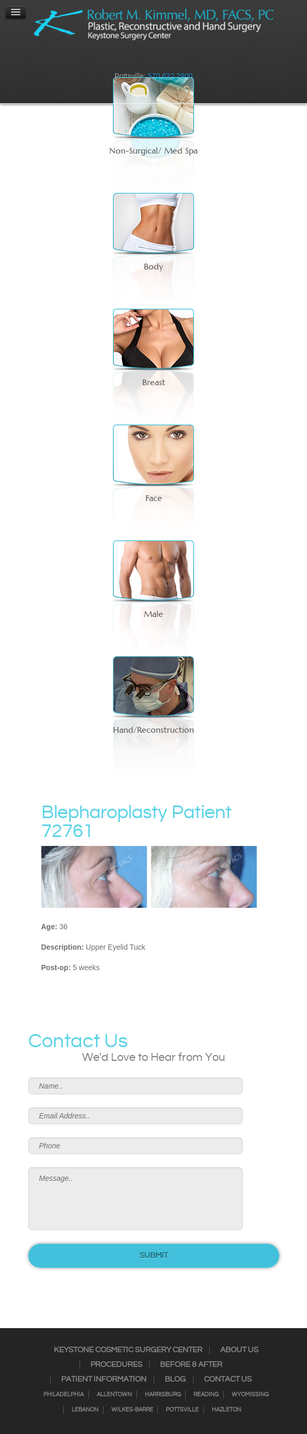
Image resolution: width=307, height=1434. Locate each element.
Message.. (135, 1198)
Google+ (174, 60)
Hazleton (226, 1410)
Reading (206, 1395)
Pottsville (182, 1410)
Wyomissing (250, 1395)
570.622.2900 (170, 76)
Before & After (191, 1365)
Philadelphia (63, 1395)
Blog (175, 1379)
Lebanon (85, 1410)
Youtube (188, 60)
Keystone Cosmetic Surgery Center (128, 1350)
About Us (239, 1350)
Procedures (116, 1365)
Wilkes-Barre (132, 1410)
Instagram (133, 60)
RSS (160, 60)
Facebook (120, 60)
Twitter (147, 60)
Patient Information (103, 1379)
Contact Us (228, 1379)
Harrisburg (163, 1395)
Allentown (114, 1395)
